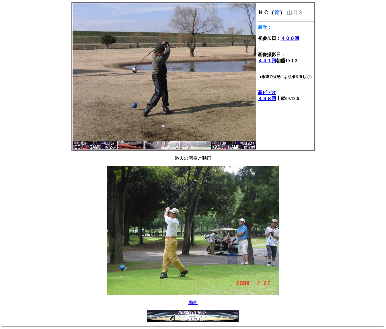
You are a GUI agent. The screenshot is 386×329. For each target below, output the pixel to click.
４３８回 (267, 98)
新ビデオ (267, 92)
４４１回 (267, 60)
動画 (193, 302)
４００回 (290, 38)
